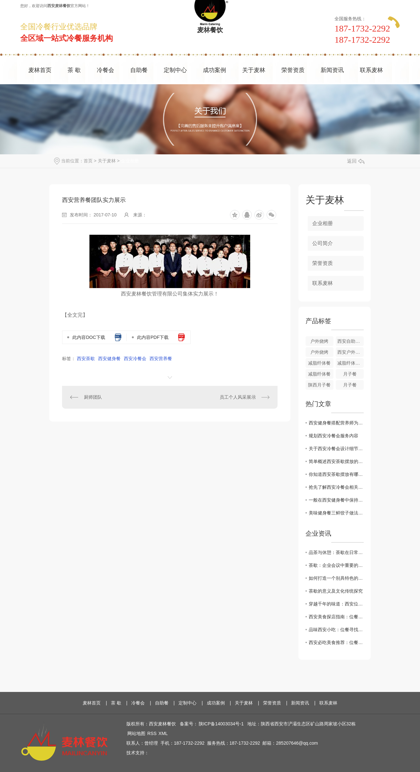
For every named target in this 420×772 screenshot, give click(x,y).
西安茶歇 (86, 358)
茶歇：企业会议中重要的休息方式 (336, 565)
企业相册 (130, 160)
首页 (88, 160)
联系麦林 (371, 70)
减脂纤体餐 (319, 363)
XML (163, 733)
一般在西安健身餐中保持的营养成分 (336, 500)
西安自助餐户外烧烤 (350, 341)
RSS (152, 733)
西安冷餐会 (135, 358)
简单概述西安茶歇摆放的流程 (336, 461)
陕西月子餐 (319, 384)
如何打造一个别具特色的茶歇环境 (336, 578)
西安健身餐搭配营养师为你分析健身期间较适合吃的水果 (336, 422)
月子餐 (350, 374)
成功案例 (214, 70)
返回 (355, 161)
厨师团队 (93, 397)
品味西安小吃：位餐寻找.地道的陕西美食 (336, 629)
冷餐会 (105, 70)
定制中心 (175, 70)
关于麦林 (253, 70)
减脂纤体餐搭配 (350, 363)
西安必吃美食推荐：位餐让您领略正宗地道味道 (336, 642)
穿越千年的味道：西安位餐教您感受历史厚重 (336, 603)
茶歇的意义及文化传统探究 (336, 591)
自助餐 (139, 70)
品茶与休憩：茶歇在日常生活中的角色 (336, 552)
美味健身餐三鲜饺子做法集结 (336, 512)
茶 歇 (74, 70)
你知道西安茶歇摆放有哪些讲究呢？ (336, 474)
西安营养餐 (161, 358)
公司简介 (322, 243)
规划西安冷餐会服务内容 (333, 435)
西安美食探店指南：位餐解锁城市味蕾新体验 (336, 616)
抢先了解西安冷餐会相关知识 (336, 487)
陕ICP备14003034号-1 (221, 723)
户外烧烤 (319, 341)
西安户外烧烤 (350, 352)
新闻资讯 (332, 70)
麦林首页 (39, 70)
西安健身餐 (109, 358)
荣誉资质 (293, 70)
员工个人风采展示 (238, 397)
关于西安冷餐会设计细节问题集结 (336, 448)
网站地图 (136, 733)
